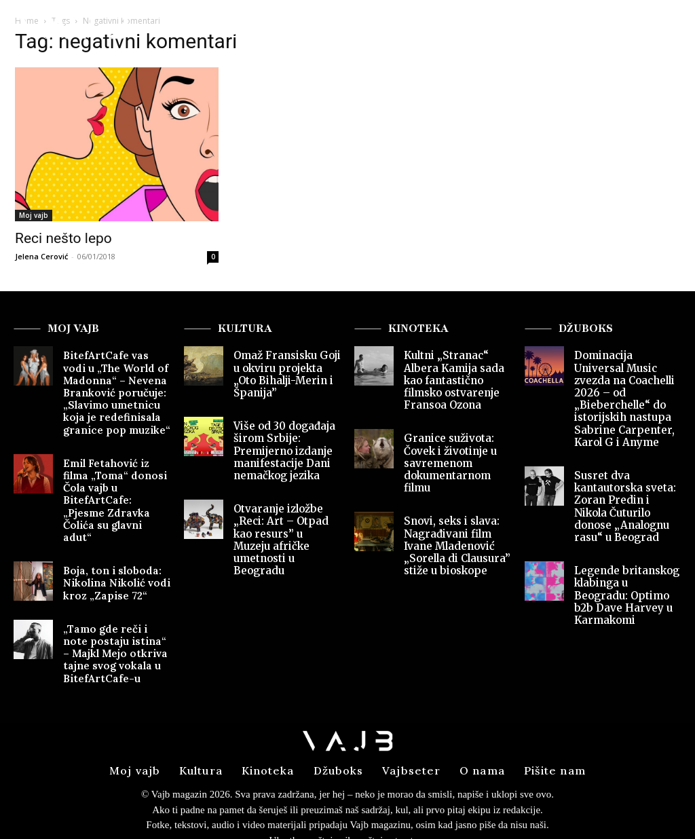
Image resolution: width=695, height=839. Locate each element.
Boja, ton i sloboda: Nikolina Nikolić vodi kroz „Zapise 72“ (110, 545)
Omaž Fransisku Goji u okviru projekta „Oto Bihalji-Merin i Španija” (287, 372)
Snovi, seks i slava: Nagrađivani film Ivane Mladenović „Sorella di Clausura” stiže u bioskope (453, 534)
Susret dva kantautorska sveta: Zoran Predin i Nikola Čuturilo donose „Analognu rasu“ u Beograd (624, 484)
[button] (656, 30)
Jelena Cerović (41, 256)
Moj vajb (33, 215)
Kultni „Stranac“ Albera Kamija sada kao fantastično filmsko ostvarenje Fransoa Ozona (449, 378)
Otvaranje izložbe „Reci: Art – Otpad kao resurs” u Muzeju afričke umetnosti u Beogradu (287, 523)
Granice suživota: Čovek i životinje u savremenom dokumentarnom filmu (446, 456)
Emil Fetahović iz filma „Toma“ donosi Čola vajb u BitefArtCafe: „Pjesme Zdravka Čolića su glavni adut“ (115, 479)
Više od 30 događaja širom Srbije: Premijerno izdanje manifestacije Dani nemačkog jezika (280, 445)
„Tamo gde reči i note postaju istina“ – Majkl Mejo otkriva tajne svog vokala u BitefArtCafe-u (114, 612)
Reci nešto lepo (63, 238)
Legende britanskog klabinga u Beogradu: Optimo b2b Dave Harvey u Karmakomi (625, 563)
